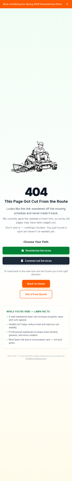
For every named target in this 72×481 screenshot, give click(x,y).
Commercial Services (36, 260)
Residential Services (36, 250)
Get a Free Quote (36, 294)
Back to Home (36, 283)
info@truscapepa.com (36, 358)
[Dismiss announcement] (67, 4)
